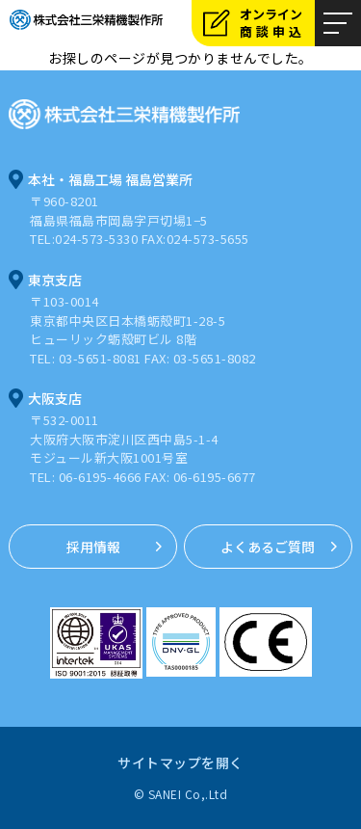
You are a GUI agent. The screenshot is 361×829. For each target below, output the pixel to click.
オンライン (277, 22)
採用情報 (93, 546)
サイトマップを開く (180, 762)
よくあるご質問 (267, 546)
